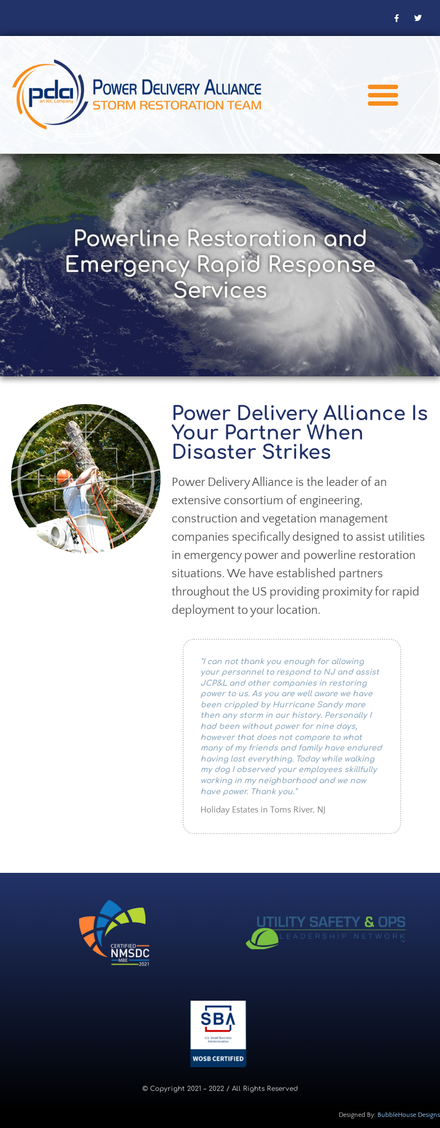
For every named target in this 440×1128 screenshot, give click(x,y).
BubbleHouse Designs (408, 1115)
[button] (383, 95)
